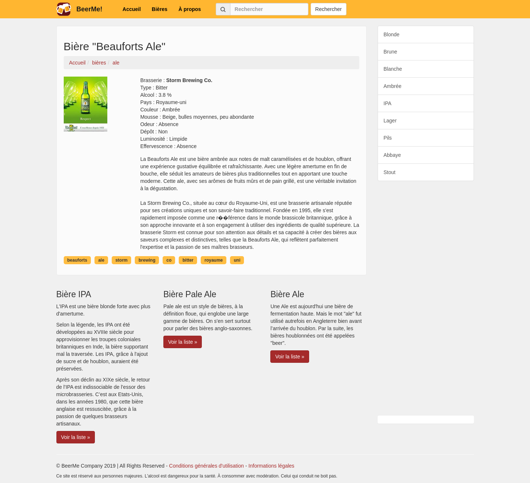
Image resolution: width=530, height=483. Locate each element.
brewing (146, 260)
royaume (213, 260)
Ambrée (392, 86)
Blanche (392, 69)
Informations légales (271, 466)
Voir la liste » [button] (75, 437)
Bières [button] (159, 9)
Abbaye (392, 155)
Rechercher (328, 9)
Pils (387, 138)
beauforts (77, 260)
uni (237, 260)
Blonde (391, 34)
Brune (390, 52)
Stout (389, 172)
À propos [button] (189, 9)
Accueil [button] (132, 9)
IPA (387, 103)
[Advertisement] (426, 298)
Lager (390, 120)
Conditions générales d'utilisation (206, 466)
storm (121, 260)
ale (101, 260)
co (168, 260)
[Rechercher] (269, 9)
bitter (187, 260)
